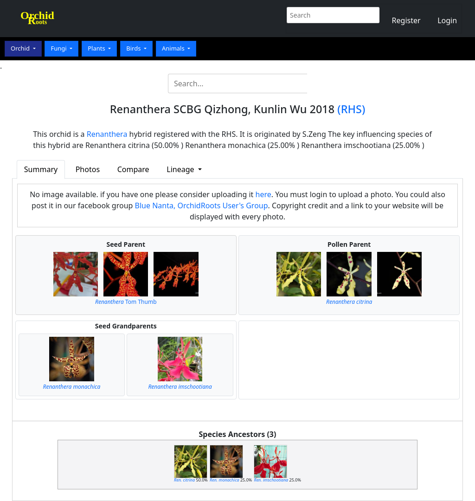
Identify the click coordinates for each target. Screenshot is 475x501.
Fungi (59, 48)
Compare (133, 169)
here (263, 194)
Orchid (21, 48)
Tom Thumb (126, 302)
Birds (134, 48)
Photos (88, 169)
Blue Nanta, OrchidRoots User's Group (201, 205)
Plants (97, 48)
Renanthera (107, 134)
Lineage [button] (181, 169)
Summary (41, 169)
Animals (174, 48)
